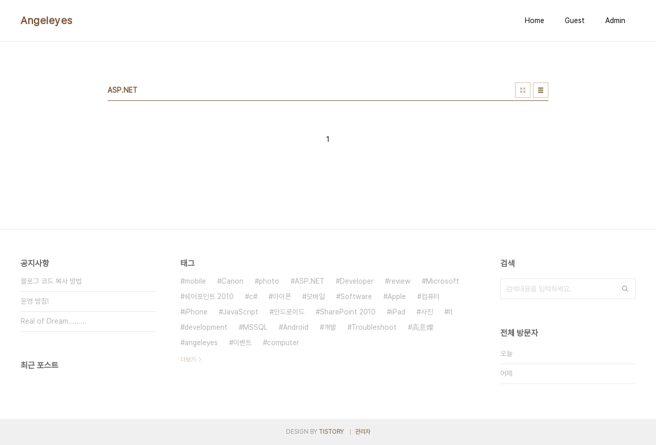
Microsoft (442, 281)
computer (283, 342)
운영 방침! (34, 301)
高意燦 (423, 327)
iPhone (196, 312)
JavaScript (240, 312)
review (400, 281)
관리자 (363, 431)
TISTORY (331, 431)
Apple (396, 296)
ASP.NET (309, 281)
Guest (575, 20)
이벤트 (242, 342)
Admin (615, 20)
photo (269, 281)
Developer (357, 281)
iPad (398, 312)
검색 (625, 289)
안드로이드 (289, 312)
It (450, 312)
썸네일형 (522, 90)
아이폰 (282, 296)
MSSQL (255, 327)
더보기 (188, 359)
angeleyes (201, 342)
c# (253, 296)
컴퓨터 (430, 296)
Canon (232, 281)
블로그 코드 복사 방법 (51, 281)
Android (296, 327)
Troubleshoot (374, 327)
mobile (195, 281)
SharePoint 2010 (348, 312)
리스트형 (540, 90)
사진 (427, 312)
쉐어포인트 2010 (209, 296)
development (206, 327)
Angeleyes (46, 20)
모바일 (315, 296)
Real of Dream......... (53, 321)
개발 (330, 327)
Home (534, 20)
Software (356, 296)
